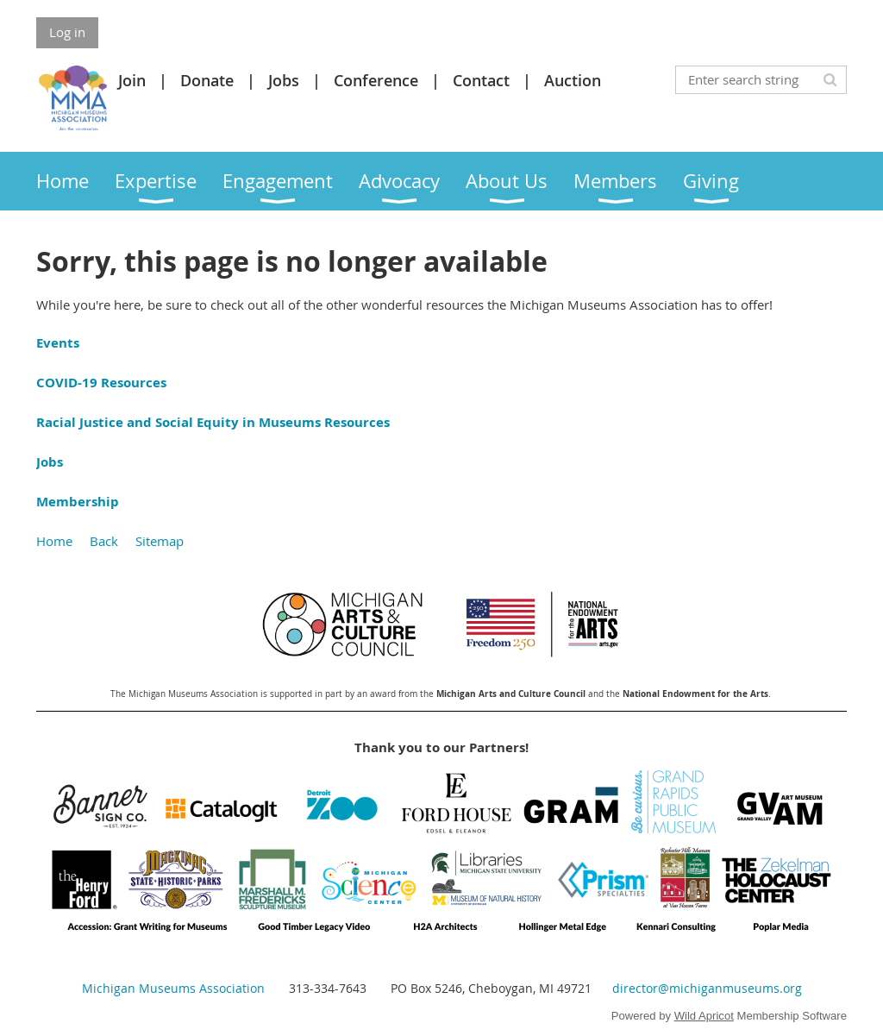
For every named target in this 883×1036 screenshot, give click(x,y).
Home (54, 540)
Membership (77, 502)
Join (132, 80)
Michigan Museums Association (173, 988)
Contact (481, 80)
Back (104, 540)
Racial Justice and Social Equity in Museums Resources (213, 422)
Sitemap (159, 540)
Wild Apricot (704, 1015)
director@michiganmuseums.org (707, 988)
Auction (572, 80)
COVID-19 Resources (101, 383)
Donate (207, 80)
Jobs (283, 80)
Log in (67, 32)
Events (57, 343)
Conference (376, 80)
